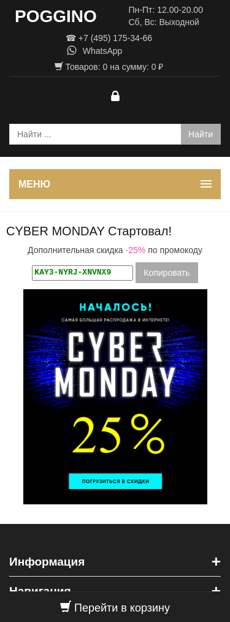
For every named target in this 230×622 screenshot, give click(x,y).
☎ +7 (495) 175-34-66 (109, 38)
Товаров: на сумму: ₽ (109, 67)
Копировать (167, 273)
